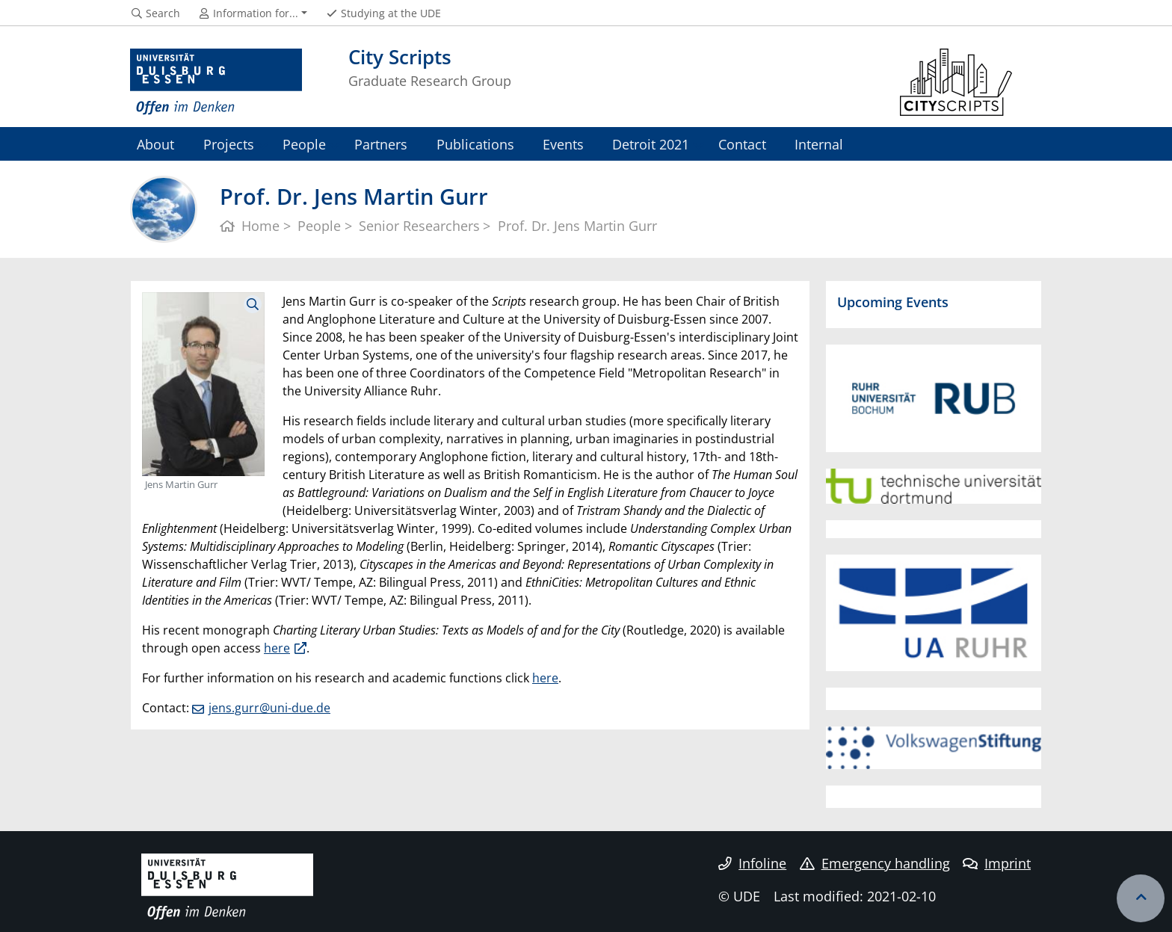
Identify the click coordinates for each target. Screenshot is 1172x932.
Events (563, 144)
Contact (742, 144)
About (155, 144)
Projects (228, 144)
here (277, 648)
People (304, 144)
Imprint (997, 863)
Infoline (752, 863)
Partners (380, 144)
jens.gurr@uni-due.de (269, 708)
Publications (475, 144)
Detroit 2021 (650, 144)
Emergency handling (875, 863)
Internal (819, 144)
